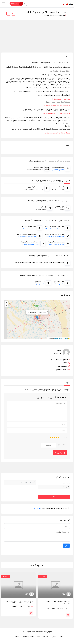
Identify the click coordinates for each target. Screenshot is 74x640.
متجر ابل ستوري (40, 283)
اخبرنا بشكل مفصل (63, 532)
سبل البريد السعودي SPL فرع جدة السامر (19, 601)
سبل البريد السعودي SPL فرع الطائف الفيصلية (58, 602)
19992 (66, 362)
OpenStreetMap (58, 338)
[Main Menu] (3, 3)
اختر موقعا (66, 483)
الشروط (17, 636)
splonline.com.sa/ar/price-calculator (57, 105)
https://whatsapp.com (56, 244)
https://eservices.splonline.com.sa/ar (56, 113)
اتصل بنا (45, 636)
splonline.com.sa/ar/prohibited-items (56, 132)
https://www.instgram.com (55, 236)
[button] (37, 318)
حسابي (54, 636)
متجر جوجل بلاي (59, 283)
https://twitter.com (29, 228)
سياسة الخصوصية (28, 636)
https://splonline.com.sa (61, 99)
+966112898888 (62, 366)
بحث (54, 496)
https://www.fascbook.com (54, 228)
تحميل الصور (61, 444)
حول (61, 636)
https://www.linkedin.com (30, 244)
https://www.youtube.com (27, 236)
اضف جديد (38, 508)
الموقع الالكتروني (58, 169)
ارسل (66, 545)
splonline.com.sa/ (62, 369)
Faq (38, 636)
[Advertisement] (37, 38)
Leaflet (67, 338)
